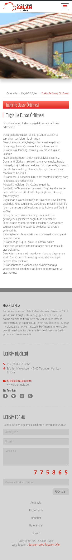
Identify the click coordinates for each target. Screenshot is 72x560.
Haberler (36, 517)
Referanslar (36, 525)
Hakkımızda (36, 510)
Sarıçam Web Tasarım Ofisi (44, 544)
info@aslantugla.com (19, 380)
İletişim (36, 533)
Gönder (61, 491)
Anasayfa (12, 93)
